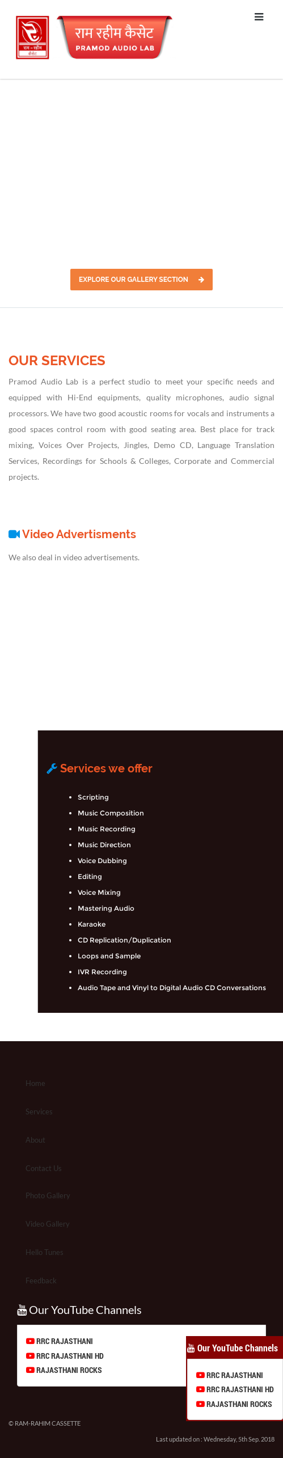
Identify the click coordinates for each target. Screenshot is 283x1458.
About (35, 1139)
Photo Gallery (48, 1195)
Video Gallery (48, 1223)
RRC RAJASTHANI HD (69, 1355)
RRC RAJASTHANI (64, 1341)
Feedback (41, 1280)
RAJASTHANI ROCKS (68, 1369)
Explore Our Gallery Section (141, 280)
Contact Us (44, 1168)
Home (35, 1083)
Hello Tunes (45, 1252)
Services (39, 1111)
